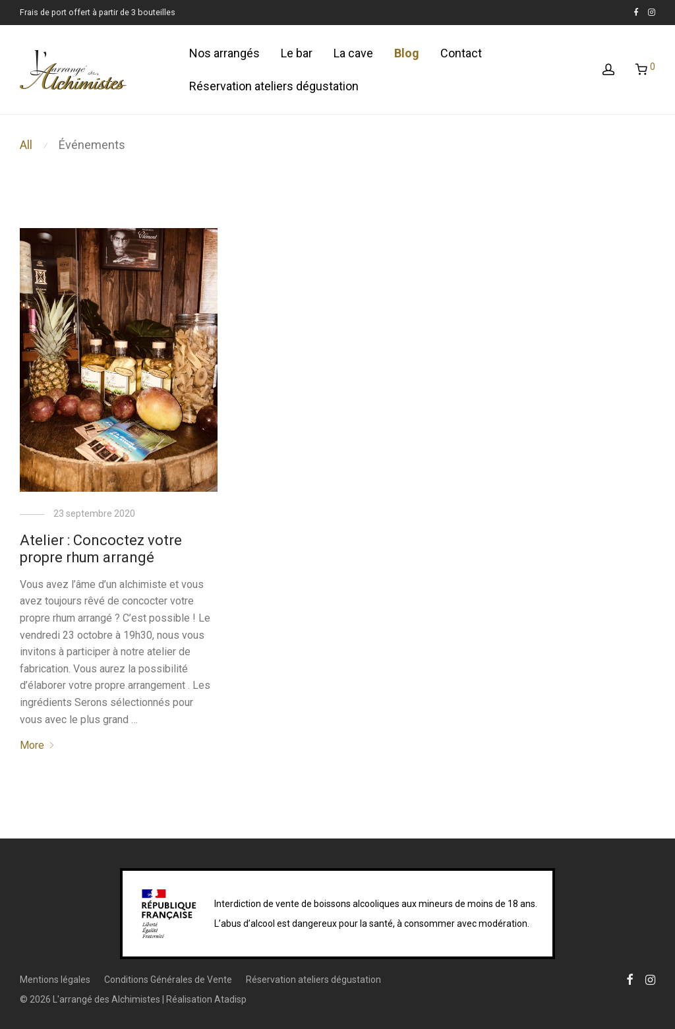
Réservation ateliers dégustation (274, 86)
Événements (92, 145)
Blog (406, 53)
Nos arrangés (224, 53)
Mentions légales (55, 979)
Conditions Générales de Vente (168, 979)
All (26, 145)
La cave (353, 53)
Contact (461, 53)
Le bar (296, 53)
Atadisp (230, 999)
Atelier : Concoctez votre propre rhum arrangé (101, 549)
